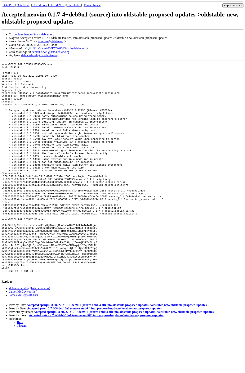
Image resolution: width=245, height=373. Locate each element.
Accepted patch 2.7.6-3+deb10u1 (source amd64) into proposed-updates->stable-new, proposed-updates (94, 351)
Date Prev (8, 5)
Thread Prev (39, 5)
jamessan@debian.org (51, 41)
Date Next (23, 5)
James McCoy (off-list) (23, 337)
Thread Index (92, 5)
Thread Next (57, 5)
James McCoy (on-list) (23, 334)
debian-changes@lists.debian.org (34, 34)
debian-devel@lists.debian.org (50, 51)
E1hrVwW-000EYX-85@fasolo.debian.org (60, 48)
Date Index (74, 5)
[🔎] (30, 48)
